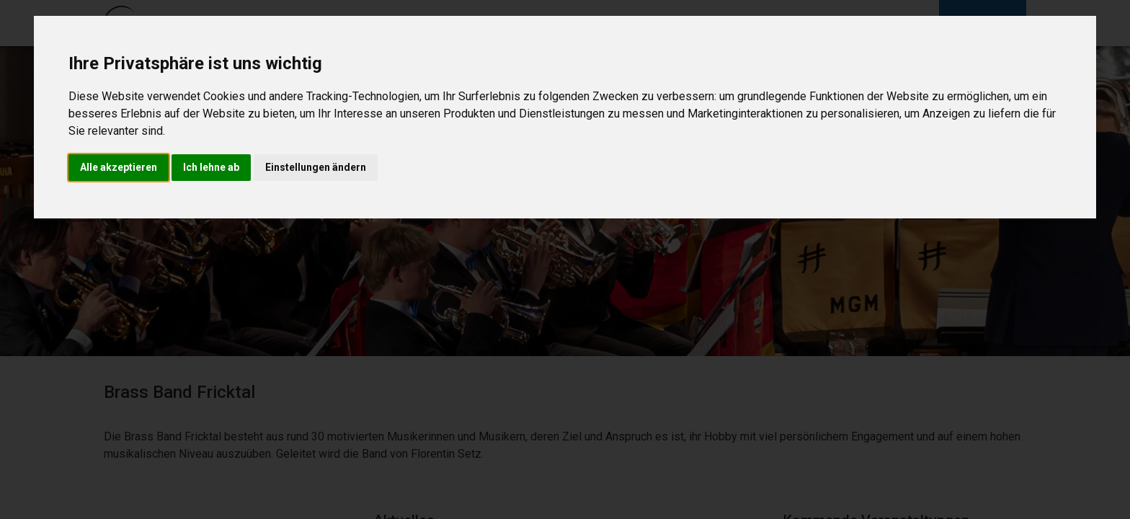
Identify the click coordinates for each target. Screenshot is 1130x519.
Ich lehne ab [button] (211, 167)
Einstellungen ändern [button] (315, 167)
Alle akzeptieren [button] (118, 167)
